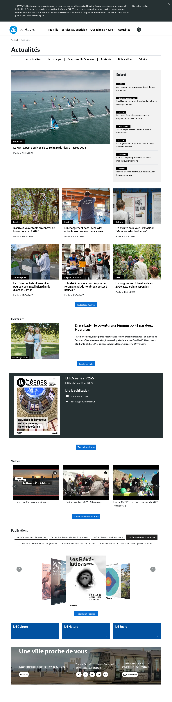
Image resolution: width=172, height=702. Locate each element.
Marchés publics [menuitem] (97, 663)
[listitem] (36, 484)
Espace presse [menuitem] (96, 657)
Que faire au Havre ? (102, 29)
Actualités (124, 29)
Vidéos (143, 59)
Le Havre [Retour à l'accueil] (22, 30)
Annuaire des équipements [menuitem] (140, 657)
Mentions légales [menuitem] (70, 690)
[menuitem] (53, 30)
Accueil (14, 39)
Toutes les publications (86, 561)
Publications (125, 59)
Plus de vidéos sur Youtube (86, 516)
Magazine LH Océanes (81, 59)
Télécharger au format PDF (83, 401)
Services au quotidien (74, 29)
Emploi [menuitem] (131, 663)
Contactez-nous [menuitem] (97, 652)
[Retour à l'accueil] (28, 687)
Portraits (106, 59)
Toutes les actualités (86, 304)
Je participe (54, 59)
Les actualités (33, 59)
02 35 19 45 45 (29, 661)
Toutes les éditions (86, 447)
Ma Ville (53, 29)
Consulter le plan (140, 6)
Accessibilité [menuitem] (54, 690)
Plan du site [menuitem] (112, 690)
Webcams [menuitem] (132, 652)
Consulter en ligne (79, 396)
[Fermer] (169, 4)
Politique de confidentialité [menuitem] (92, 690)
